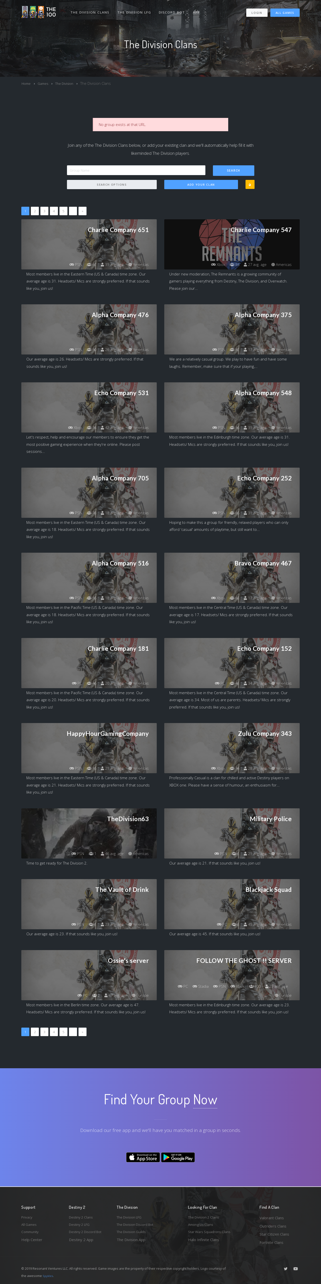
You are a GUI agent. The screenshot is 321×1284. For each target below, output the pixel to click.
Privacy (27, 1217)
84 (230, 264)
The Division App (131, 1242)
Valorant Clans (272, 1217)
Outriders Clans (273, 1226)
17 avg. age (253, 349)
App (198, 9)
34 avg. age (253, 683)
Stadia (222, 986)
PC (71, 683)
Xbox (212, 264)
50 (88, 349)
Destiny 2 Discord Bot (88, 1234)
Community (31, 1234)
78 (88, 513)
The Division (68, 83)
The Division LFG (135, 9)
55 (88, 598)
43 (230, 683)
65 (230, 513)
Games (45, 83)
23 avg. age (110, 924)
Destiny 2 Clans (82, 1217)
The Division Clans (90, 9)
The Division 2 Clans (205, 1217)
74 (88, 428)
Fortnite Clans (271, 1242)
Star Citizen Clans (274, 1234)
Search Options (112, 185)
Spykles (48, 1275)
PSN (70, 264)
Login (256, 10)
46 (88, 683)
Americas (138, 264)
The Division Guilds (133, 1234)
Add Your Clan (201, 185)
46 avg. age (110, 854)
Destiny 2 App (81, 1242)
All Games (285, 10)
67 (88, 264)
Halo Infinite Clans (203, 1242)
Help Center (31, 1242)
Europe (140, 995)
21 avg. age (110, 768)
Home (27, 83)
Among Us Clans (202, 1226)
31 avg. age (110, 264)
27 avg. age (253, 264)
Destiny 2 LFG (81, 1226)
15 (88, 768)
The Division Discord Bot (138, 1226)
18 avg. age (110, 513)
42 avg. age (110, 428)
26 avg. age (110, 349)
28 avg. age (253, 768)
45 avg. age (253, 924)
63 (230, 598)
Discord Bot (173, 9)
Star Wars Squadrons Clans (211, 1234)
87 (230, 349)
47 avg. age (114, 995)
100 (281, 986)
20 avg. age (110, 683)
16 (230, 428)
